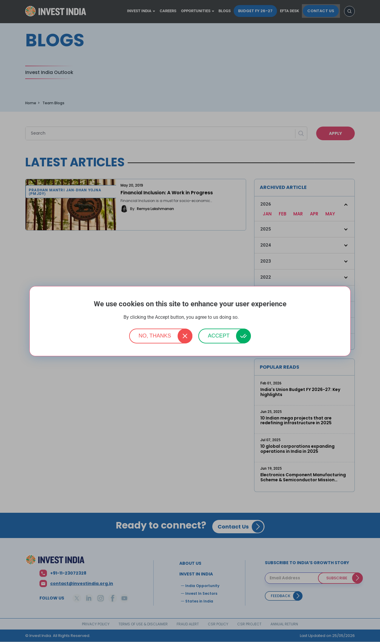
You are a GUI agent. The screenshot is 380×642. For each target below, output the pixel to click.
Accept (218, 336)
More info (248, 317)
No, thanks (155, 336)
